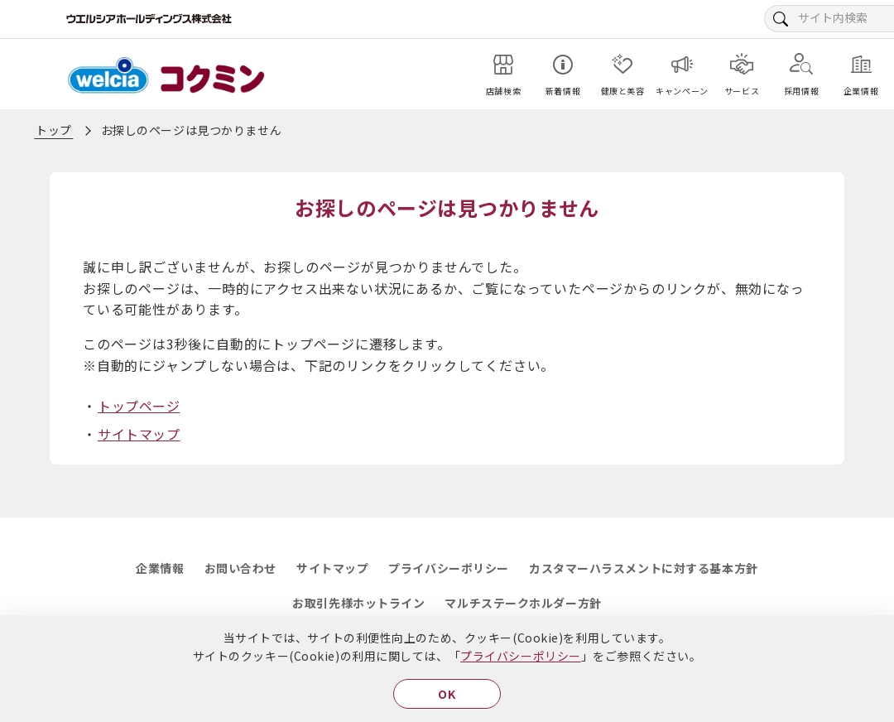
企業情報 (160, 568)
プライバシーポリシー (520, 655)
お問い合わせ (240, 568)
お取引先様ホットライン (358, 602)
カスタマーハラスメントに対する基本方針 (643, 568)
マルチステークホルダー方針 (523, 602)
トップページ (139, 406)
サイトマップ (139, 434)
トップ (54, 130)
